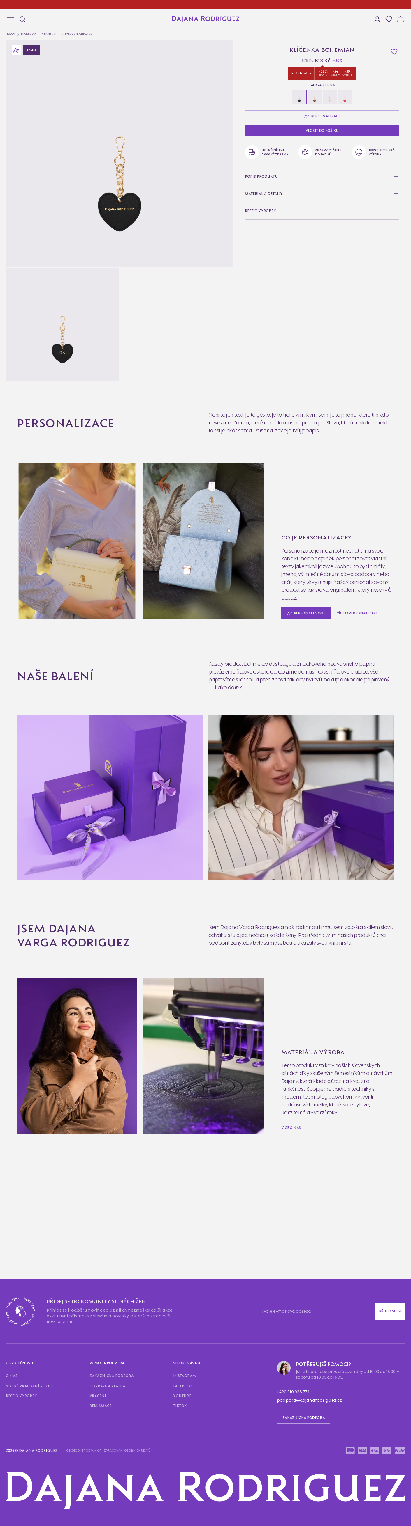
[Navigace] (8, 19)
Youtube (49, 902)
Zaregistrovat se (39, 1284)
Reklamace (100, 892)
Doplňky (22, 92)
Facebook (31, 902)
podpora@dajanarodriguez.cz (65, 964)
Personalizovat (20, 284)
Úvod (19, 86)
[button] (8, 55)
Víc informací (15, 474)
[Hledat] (21, 18)
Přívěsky (22, 97)
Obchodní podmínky (21, 980)
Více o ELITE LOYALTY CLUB (33, 1382)
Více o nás (12, 808)
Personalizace (20, 218)
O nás (7, 881)
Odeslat (11, 1098)
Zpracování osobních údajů (67, 980)
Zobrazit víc (15, 1133)
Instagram (11, 902)
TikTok (64, 902)
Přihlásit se (66, 871)
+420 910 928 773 (20, 964)
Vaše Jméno (13, 1085)
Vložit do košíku (18, 261)
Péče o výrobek (71, 881)
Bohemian (29, 428)
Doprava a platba (57, 892)
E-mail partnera (16, 1091)
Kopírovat (65, 1237)
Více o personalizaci (59, 593)
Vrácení (81, 892)
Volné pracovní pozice (35, 881)
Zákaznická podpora (21, 892)
